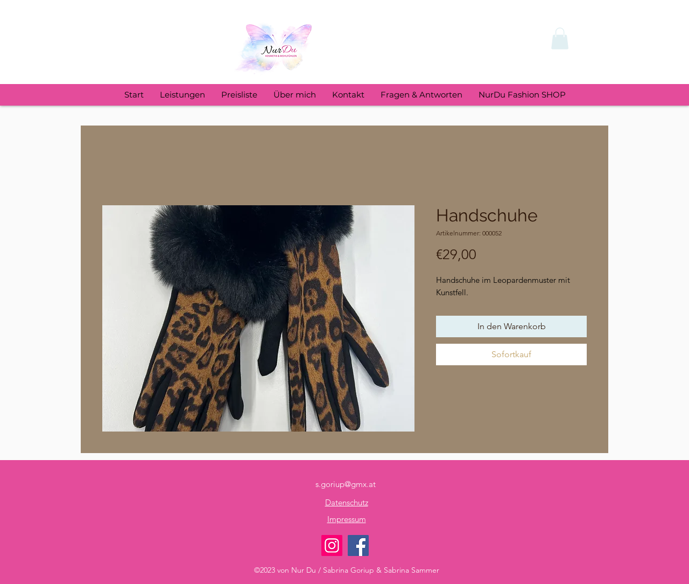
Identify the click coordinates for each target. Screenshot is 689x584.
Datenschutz (346, 502)
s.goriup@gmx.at (345, 484)
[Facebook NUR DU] (358, 545)
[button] (560, 38)
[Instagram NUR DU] (331, 545)
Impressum (346, 519)
